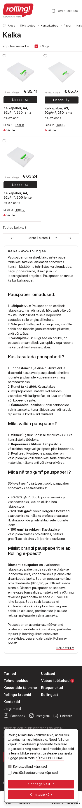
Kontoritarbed (49, 25)
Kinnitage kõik (41, 794)
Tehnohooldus (15, 680)
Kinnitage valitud (41, 784)
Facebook (14, 715)
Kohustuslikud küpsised (30, 766)
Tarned (9, 673)
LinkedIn (62, 715)
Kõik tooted (27, 25)
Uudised (48, 673)
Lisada (20, 100)
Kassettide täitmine (20, 687)
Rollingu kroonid (17, 694)
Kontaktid (11, 701)
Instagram (39, 715)
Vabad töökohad (57, 680)
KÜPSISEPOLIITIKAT (50, 758)
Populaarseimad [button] (16, 46)
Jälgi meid (12, 708)
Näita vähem (65, 647)
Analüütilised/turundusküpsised (35, 772)
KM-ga (44, 46)
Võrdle (9, 130)
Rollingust (49, 694)
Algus (11, 25)
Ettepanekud (52, 687)
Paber (67, 25)
